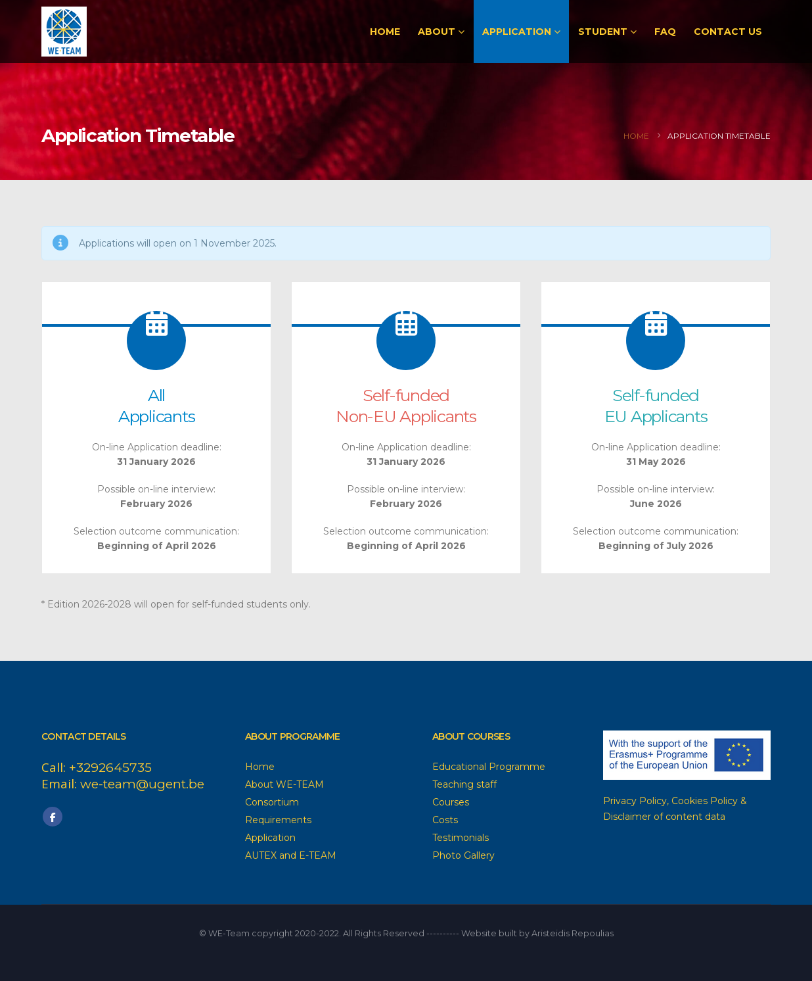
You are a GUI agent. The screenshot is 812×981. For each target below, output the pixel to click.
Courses (450, 802)
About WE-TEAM (284, 784)
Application (516, 31)
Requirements (278, 820)
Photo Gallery (463, 855)
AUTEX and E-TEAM (290, 855)
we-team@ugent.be (142, 784)
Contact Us (728, 31)
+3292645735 (110, 767)
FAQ (665, 31)
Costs (445, 820)
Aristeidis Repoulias (572, 933)
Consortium (272, 802)
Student (602, 31)
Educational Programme (488, 767)
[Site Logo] (64, 32)
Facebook (52, 816)
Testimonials (460, 838)
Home (385, 31)
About (436, 31)
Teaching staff (464, 784)
